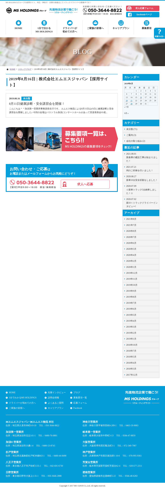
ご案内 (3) (131, 135)
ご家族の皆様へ (95, 28)
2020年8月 (131, 231)
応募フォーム (80, 403)
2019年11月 (131, 279)
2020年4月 (131, 255)
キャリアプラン (121, 28)
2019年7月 (131, 303)
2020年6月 (131, 243)
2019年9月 (131, 291)
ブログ (76, 392)
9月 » (126, 113)
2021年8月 (131, 219)
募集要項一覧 (80, 397)
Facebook (77, 408)
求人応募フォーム (144, 8)
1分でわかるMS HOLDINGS (22, 397)
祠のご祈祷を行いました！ (142, 168)
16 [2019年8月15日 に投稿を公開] (141, 97)
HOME (18, 28)
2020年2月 (131, 261)
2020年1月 (131, 267)
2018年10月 (131, 345)
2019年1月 (131, 339)
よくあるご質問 (56, 403)
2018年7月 (131, 351)
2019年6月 (131, 309)
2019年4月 (131, 321)
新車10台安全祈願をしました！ (142, 178)
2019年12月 (131, 273)
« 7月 (126, 107)
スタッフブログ (25, 69)
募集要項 (146, 28)
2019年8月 (131, 297)
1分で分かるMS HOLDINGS (44, 30)
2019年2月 (131, 333)
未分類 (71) (131, 129)
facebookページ (144, 14)
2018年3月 (131, 369)
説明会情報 (53, 397)
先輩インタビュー (57, 392)
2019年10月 (131, 285)
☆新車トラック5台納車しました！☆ (142, 189)
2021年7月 (131, 225)
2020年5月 (131, 249)
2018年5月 (131, 357)
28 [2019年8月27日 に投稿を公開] (131, 104)
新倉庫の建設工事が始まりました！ (142, 157)
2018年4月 (131, 363)
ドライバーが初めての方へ (70, 30)
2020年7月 (131, 237)
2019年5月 (131, 315)
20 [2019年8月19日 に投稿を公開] (127, 100)
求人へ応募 (85, 184)
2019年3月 (131, 327)
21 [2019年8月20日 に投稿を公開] (131, 100)
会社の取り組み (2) (135, 141)
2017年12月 (131, 375)
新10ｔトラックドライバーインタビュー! (142, 202)
